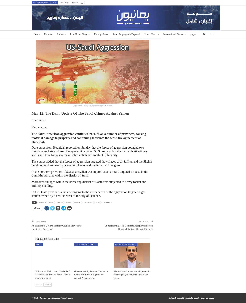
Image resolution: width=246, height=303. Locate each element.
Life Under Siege (78, 34)
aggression (42, 202)
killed (97, 202)
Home (37, 34)
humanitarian (88, 202)
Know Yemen (64, 3)
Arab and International (126, 244)
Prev (39, 285)
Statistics (61, 34)
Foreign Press (101, 34)
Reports (48, 34)
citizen (51, 202)
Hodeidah (77, 202)
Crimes (68, 202)
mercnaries (106, 202)
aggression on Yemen (86, 244)
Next (48, 285)
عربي (83, 3)
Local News (150, 34)
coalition (60, 202)
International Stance (173, 34)
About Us (75, 3)
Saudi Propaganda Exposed (126, 34)
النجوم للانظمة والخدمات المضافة (184, 298)
